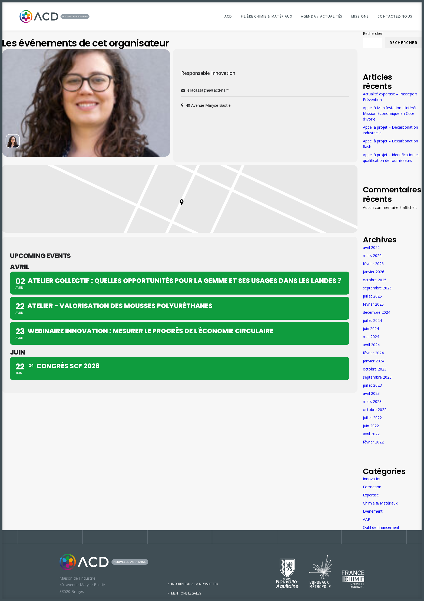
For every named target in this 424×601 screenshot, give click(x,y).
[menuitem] (230, 16)
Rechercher (373, 33)
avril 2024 (371, 344)
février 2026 (373, 263)
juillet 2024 (372, 320)
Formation (372, 486)
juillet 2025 (372, 296)
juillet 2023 (372, 385)
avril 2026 (371, 247)
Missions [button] (360, 16)
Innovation (372, 478)
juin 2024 (371, 328)
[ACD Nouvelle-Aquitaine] (47, 16)
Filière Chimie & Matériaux (266, 16)
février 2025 (373, 304)
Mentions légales (186, 593)
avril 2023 (371, 393)
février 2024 (373, 352)
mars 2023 (372, 401)
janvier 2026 (373, 271)
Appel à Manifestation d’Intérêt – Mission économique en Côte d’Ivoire (391, 113)
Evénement (373, 511)
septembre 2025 (377, 288)
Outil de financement (381, 527)
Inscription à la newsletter (194, 584)
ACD (228, 16)
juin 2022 (371, 425)
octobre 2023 (374, 369)
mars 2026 (372, 255)
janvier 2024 (373, 360)
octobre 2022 (374, 409)
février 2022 (373, 442)
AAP (366, 519)
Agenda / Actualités (322, 16)
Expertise (371, 495)
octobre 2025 (374, 279)
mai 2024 (371, 336)
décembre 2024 (376, 312)
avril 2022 (371, 433)
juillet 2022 (372, 417)
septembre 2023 (377, 377)
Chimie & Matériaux (380, 503)
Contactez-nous (394, 16)
